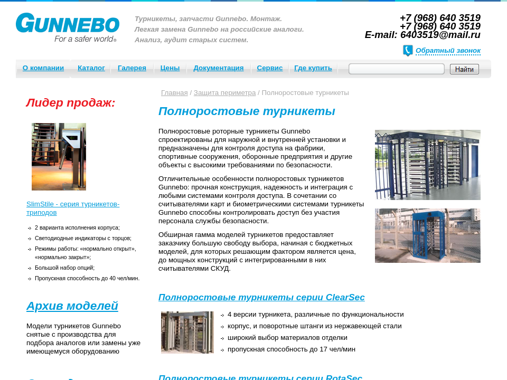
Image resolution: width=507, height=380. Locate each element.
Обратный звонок (448, 50)
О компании (43, 68)
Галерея (132, 68)
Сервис (270, 68)
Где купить (313, 68)
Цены (170, 68)
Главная (174, 93)
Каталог (91, 68)
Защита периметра (225, 93)
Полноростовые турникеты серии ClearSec (261, 297)
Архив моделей (72, 305)
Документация (218, 68)
